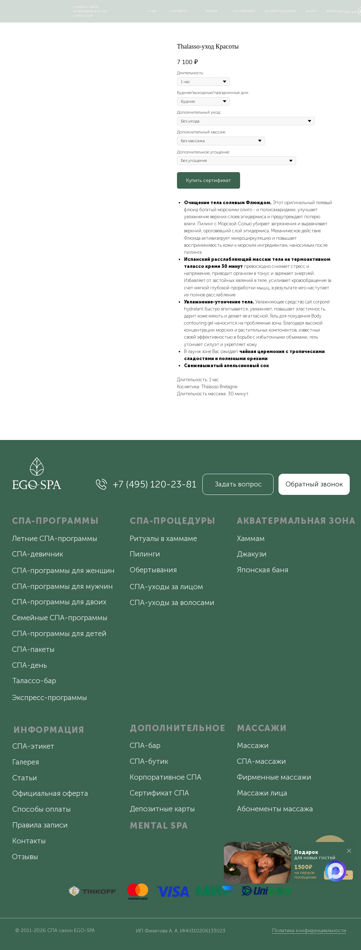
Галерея (25, 761)
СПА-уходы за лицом (166, 586)
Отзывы (25, 856)
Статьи (24, 777)
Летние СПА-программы (54, 538)
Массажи (253, 745)
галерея (212, 11)
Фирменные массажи (274, 777)
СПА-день (29, 665)
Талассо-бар (34, 680)
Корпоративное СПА (165, 777)
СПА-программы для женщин (63, 570)
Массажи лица (262, 792)
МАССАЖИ (262, 728)
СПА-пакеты (33, 649)
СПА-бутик (149, 761)
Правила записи (40, 824)
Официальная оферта (50, 793)
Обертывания (153, 569)
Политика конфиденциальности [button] (309, 930)
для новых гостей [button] (314, 855)
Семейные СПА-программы (60, 617)
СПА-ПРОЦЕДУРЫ (173, 521)
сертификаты (244, 11)
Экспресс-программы (49, 697)
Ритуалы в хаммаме (163, 538)
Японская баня (262, 569)
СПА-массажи (261, 761)
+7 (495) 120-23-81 (154, 484)
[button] (291, 862)
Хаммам (251, 538)
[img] (32, 9)
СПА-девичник (37, 553)
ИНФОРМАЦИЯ (48, 730)
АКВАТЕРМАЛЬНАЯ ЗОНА (296, 521)
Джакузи (252, 553)
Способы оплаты (41, 809)
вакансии (334, 11)
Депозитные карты (162, 808)
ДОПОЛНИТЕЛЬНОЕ (177, 728)
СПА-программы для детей (59, 633)
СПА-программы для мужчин (62, 586)
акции (311, 11)
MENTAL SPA (159, 825)
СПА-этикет (33, 746)
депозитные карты (280, 11)
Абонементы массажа (275, 808)
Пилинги (145, 553)
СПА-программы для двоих (59, 601)
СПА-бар (145, 745)
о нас (152, 11)
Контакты (29, 840)
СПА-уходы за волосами (172, 602)
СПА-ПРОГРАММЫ (55, 521)
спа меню (178, 11)
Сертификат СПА (159, 792)
